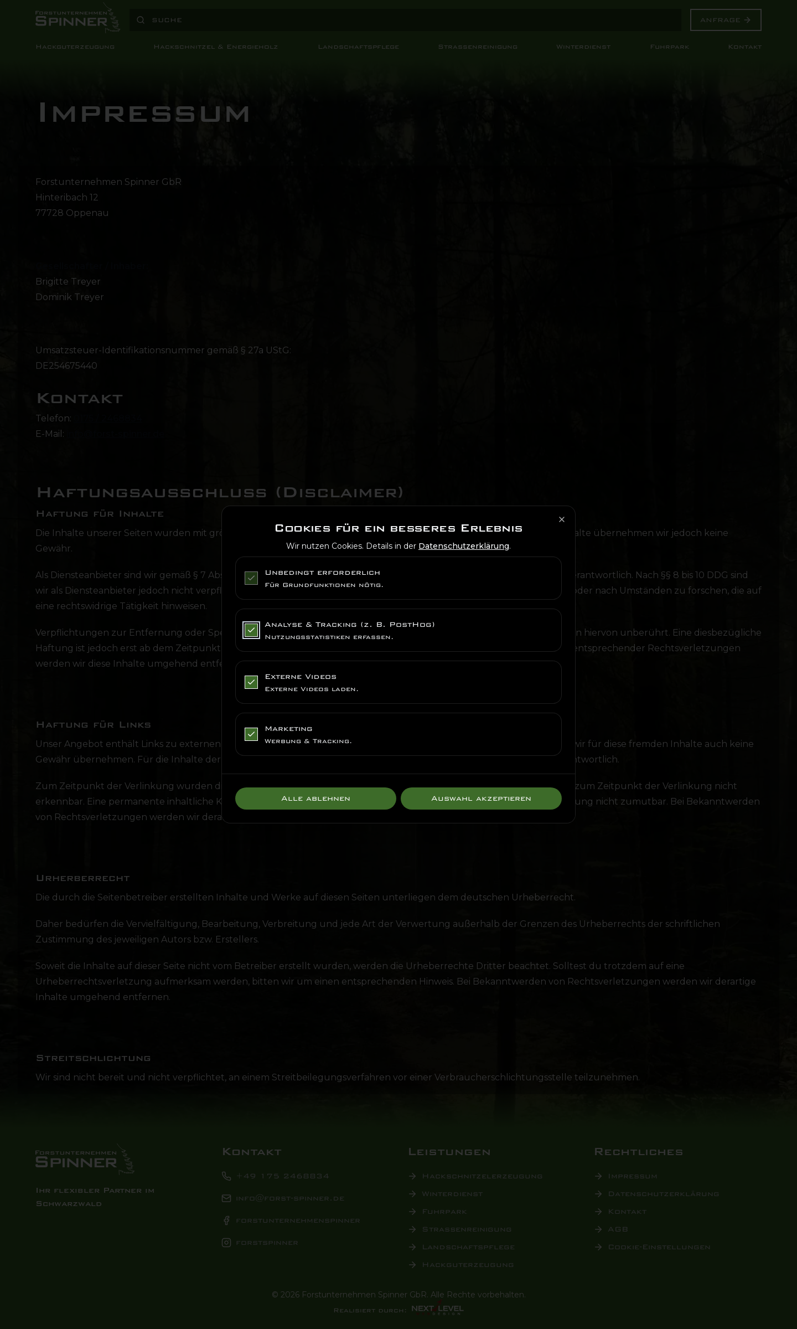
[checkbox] (251, 578)
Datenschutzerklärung (463, 546)
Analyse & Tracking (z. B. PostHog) (350, 624)
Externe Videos (301, 676)
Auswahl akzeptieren (481, 798)
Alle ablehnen (315, 798)
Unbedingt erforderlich (322, 572)
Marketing (289, 728)
